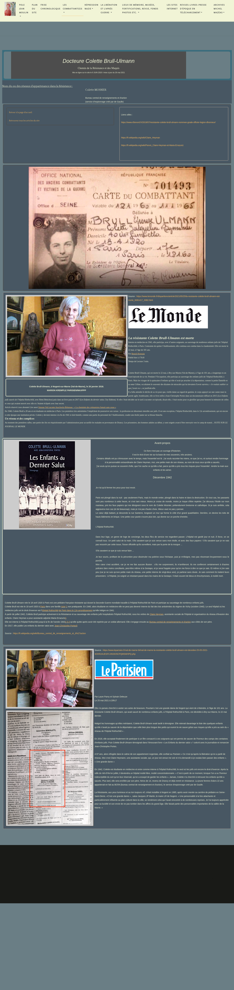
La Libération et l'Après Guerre (109, 9)
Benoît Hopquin (138, 354)
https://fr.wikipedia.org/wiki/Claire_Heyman (140, 137)
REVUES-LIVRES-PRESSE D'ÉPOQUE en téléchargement (193, 9)
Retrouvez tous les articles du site (24, 121)
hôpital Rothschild (50, 610)
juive (63, 606)
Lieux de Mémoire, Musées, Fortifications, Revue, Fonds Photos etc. (140, 9)
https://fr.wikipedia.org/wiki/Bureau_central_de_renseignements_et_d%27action (49, 633)
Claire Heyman (156, 614)
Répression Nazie (91, 7)
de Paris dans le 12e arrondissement (75, 610)
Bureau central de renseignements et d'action (170, 622)
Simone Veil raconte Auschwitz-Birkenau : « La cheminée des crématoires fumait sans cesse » (77, 407)
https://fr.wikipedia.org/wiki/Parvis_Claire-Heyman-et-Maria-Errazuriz (152, 145)
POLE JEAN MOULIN (23, 9)
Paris (42, 606)
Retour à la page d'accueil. (20, 112)
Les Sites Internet (172, 7)
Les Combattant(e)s (72, 7)
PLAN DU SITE (35, 9)
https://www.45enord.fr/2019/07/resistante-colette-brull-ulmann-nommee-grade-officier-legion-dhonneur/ (168, 122)
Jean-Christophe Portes (65, 626)
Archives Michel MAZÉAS (219, 9)
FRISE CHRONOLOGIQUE (50, 7)
